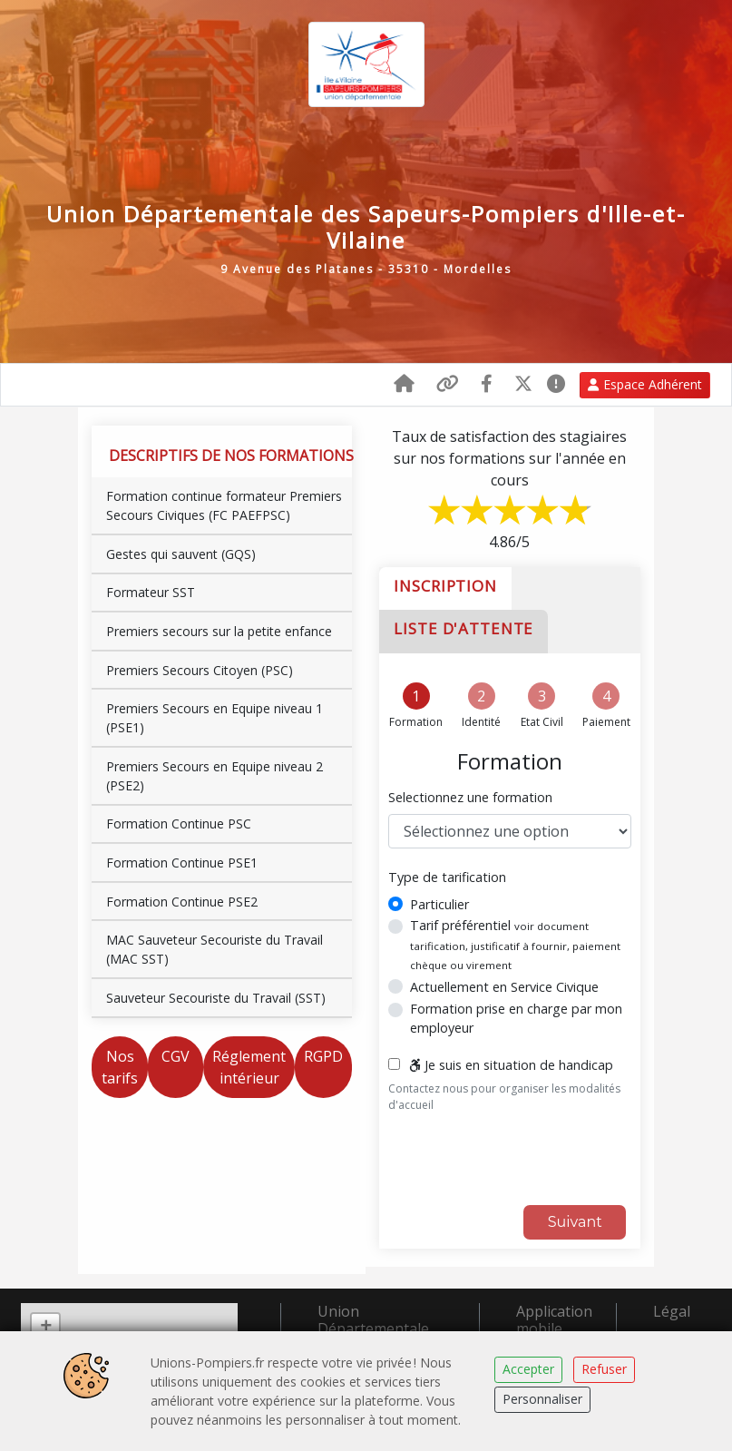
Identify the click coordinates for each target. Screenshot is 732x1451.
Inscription (445, 584)
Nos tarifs (120, 1065)
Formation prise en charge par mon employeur (516, 1016)
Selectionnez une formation (470, 796)
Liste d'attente (463, 627)
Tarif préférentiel (515, 942)
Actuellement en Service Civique (504, 986)
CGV (175, 1054)
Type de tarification (447, 875)
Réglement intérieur (249, 1065)
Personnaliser (542, 1398)
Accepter (528, 1368)
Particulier (439, 902)
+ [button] (46, 1325)
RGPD (323, 1054)
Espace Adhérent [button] (645, 383)
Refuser (604, 1368)
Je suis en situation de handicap (511, 1064)
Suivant (575, 1220)
